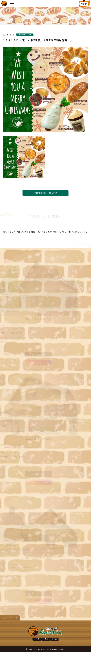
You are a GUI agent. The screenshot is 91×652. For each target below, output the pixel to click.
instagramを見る (38, 362)
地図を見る (38, 354)
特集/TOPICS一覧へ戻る (45, 193)
